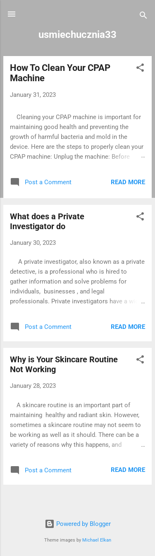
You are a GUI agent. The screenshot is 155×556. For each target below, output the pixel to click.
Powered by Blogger (78, 524)
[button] (140, 69)
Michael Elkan (96, 540)
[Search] (143, 16)
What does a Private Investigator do (47, 221)
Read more (128, 182)
